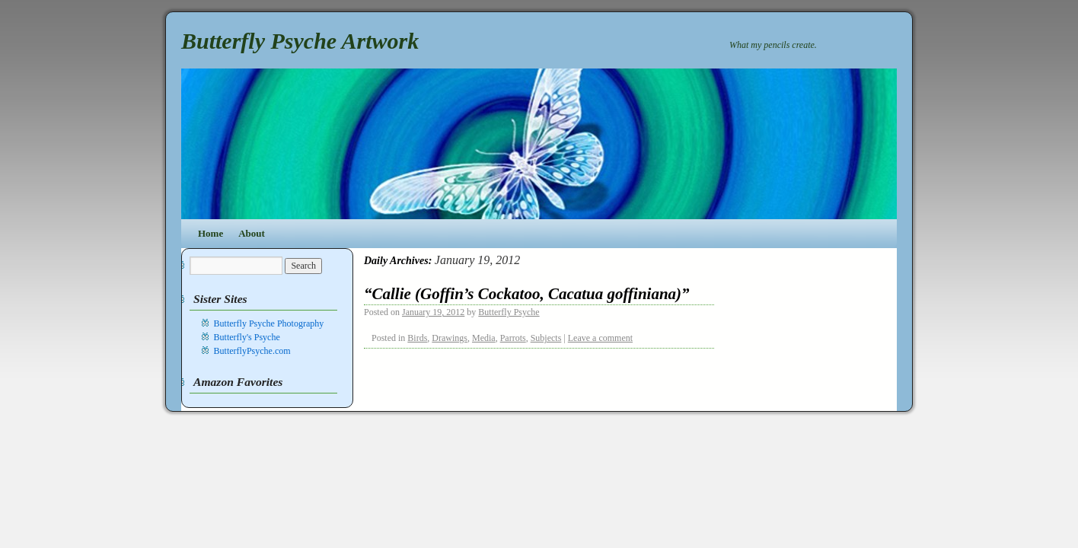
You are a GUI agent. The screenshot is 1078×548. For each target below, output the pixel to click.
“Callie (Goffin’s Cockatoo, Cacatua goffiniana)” (527, 294)
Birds (417, 338)
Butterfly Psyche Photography (269, 323)
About (251, 233)
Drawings (449, 338)
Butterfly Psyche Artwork (300, 40)
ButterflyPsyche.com (252, 351)
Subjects (546, 338)
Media (484, 338)
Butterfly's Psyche (247, 337)
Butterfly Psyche (508, 312)
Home (210, 233)
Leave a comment (600, 338)
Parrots (513, 338)
